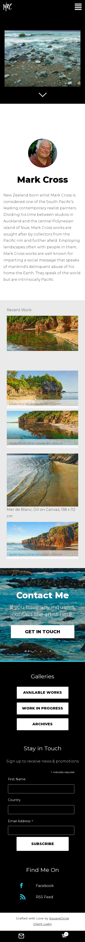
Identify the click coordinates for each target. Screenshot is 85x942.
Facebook (45, 886)
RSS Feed (44, 897)
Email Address (20, 822)
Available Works (42, 692)
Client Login (42, 924)
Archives (42, 724)
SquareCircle (59, 918)
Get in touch (42, 631)
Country (14, 800)
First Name (17, 779)
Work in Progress (42, 708)
